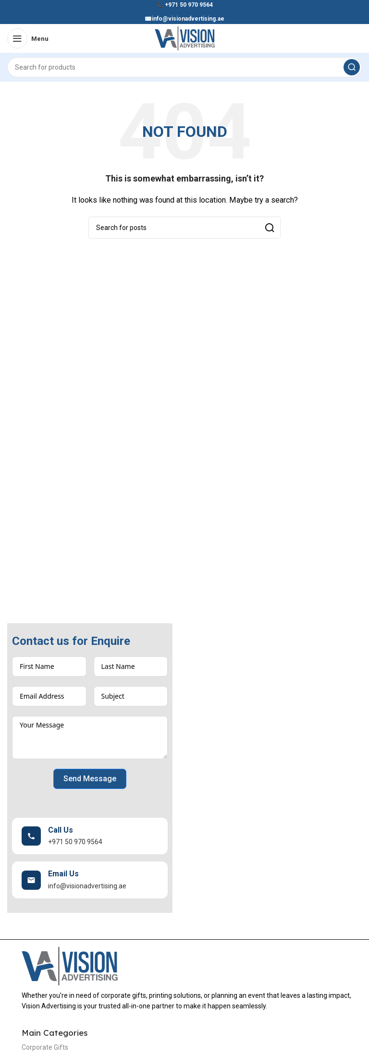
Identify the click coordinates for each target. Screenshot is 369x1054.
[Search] (184, 67)
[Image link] (70, 965)
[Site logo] (185, 38)
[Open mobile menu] (27, 38)
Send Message (89, 778)
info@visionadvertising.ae (188, 18)
